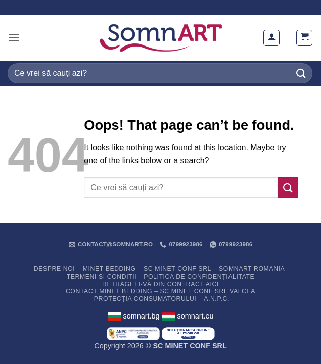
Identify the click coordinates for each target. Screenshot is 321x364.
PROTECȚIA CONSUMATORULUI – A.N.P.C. (162, 298)
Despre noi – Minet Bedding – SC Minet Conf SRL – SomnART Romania (159, 268)
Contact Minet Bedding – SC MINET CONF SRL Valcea (160, 291)
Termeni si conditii (102, 276)
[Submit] (301, 73)
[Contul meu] (271, 38)
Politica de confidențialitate (199, 276)
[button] (14, 37)
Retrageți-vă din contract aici (160, 284)
